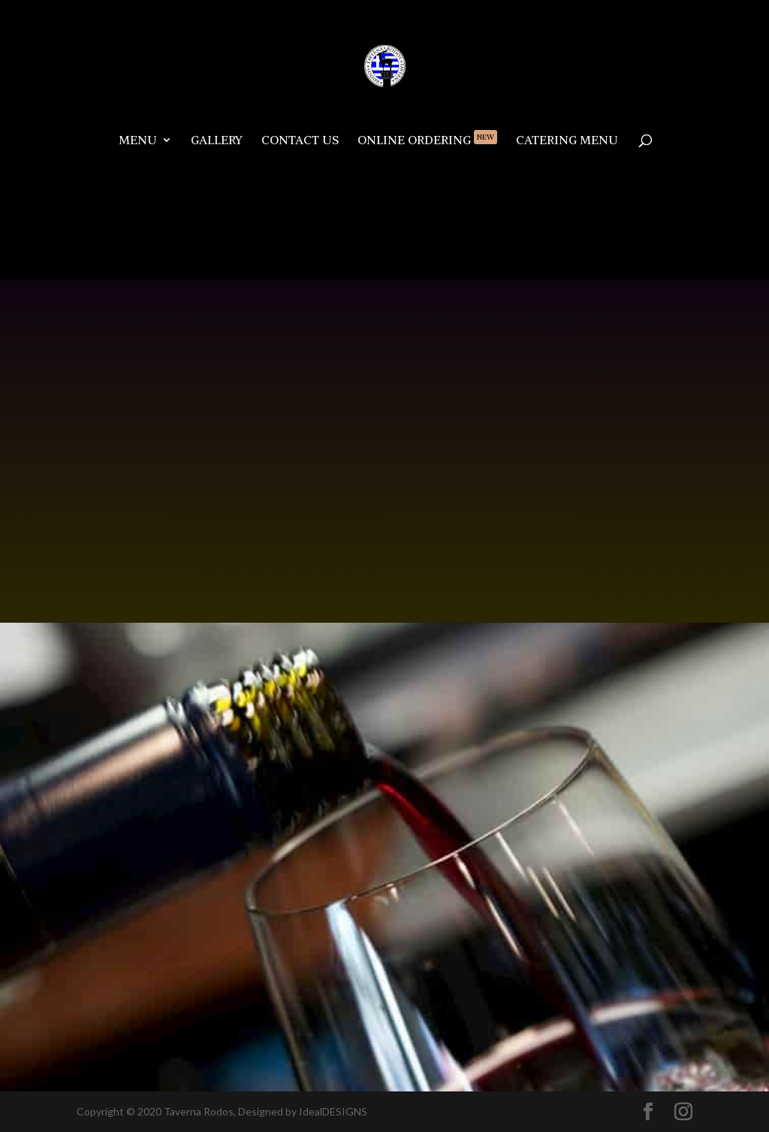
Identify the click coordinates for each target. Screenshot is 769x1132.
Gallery (217, 140)
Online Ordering (427, 140)
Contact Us (300, 140)
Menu (138, 140)
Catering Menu (567, 140)
